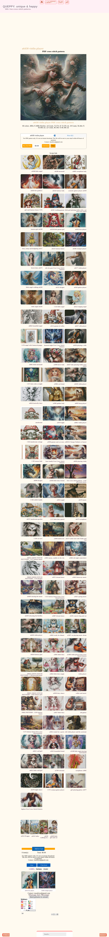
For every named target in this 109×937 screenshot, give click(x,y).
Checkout (46, 146)
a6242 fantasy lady (58, 190)
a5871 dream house (58, 577)
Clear (53, 146)
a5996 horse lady (59, 364)
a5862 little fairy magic (57, 674)
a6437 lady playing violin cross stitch (76, 365)
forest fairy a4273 (36, 268)
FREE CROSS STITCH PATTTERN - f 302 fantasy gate (32, 693)
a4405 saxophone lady (79, 171)
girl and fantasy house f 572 (33, 210)
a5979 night (60, 422)
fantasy (39, 869)
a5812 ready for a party (56, 732)
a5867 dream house (58, 616)
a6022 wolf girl (37, 751)
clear (31, 865)
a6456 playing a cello (79, 345)
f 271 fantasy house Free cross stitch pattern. (32, 732)
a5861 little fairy (59, 654)
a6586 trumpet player (79, 248)
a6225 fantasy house (58, 248)
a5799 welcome (59, 770)
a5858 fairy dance (58, 693)
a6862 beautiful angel (35, 326)
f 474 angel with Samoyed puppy (32, 345)
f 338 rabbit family (36, 500)
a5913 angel (60, 500)
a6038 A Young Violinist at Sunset (75, 442)
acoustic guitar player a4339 (77, 190)
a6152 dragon (60, 287)
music (46, 869)
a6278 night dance (36, 790)
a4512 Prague (25, 836)
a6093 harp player (80, 403)
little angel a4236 (36, 306)
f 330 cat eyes (38, 538)
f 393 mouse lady (37, 461)
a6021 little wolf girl (35, 770)
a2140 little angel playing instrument (78, 751)
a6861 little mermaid (35, 364)
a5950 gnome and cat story (55, 442)
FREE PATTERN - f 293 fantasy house (32, 713)
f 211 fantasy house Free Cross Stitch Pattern (54, 597)
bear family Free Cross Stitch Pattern (55, 462)
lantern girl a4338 (36, 229)
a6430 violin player (36, 635)
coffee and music (81, 693)
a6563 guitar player (80, 287)
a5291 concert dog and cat (78, 616)
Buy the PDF (27, 146)
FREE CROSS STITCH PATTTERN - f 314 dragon (33, 577)
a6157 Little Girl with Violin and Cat (75, 539)
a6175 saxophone (81, 519)
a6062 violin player (80, 422)
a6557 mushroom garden (34, 519)
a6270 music (82, 500)
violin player (82, 674)
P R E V (6, 935)
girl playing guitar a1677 (78, 790)
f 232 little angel (59, 306)
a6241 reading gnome (57, 210)
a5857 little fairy (59, 712)
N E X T (103, 935)
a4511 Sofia (35, 836)
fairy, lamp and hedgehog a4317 (32, 248)
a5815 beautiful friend (57, 751)
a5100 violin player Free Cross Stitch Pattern (76, 655)
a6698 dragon (38, 480)
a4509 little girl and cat (53, 836)
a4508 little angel (36, 171)
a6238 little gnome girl (57, 229)
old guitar (83, 712)
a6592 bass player (80, 229)
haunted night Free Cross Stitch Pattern (54, 346)
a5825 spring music (80, 596)
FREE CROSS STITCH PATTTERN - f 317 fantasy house (31, 558)
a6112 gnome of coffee (57, 326)
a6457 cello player (80, 326)
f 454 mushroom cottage (34, 442)
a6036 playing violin (80, 461)
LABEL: (32, 869)
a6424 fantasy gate (36, 654)
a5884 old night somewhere (77, 558)
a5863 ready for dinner (57, 635)
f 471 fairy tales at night (34, 384)
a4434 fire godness (36, 190)
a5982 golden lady (58, 403)
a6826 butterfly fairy (35, 403)
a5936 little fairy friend (57, 480)
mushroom (39, 422)
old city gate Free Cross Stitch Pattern (54, 268)
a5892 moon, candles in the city (54, 558)
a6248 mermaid (59, 171)
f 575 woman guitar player (56, 790)
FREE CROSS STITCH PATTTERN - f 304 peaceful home (31, 674)
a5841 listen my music (79, 577)
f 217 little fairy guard (57, 519)
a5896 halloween (59, 538)
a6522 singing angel (80, 306)
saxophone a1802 (81, 770)
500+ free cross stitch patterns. (18, 9)
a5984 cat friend (59, 384)
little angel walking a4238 (34, 287)
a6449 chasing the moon (34, 596)
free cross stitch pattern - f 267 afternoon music (76, 481)
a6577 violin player (80, 268)
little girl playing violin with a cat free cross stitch (75, 210)
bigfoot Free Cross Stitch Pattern (31, 809)
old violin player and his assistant (75, 732)
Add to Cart (39, 849)
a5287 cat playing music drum (76, 635)
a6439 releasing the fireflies (33, 616)
